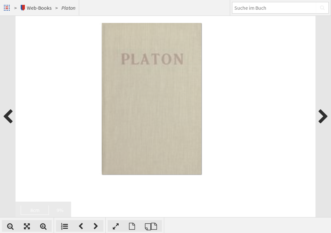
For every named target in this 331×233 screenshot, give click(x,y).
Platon (68, 8)
